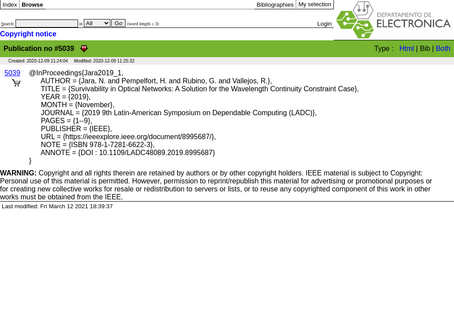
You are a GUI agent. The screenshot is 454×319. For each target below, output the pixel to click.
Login (324, 23)
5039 (12, 73)
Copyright (34, 173)
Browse (32, 4)
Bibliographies (275, 4)
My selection (314, 4)
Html (406, 48)
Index (10, 4)
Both (443, 48)
